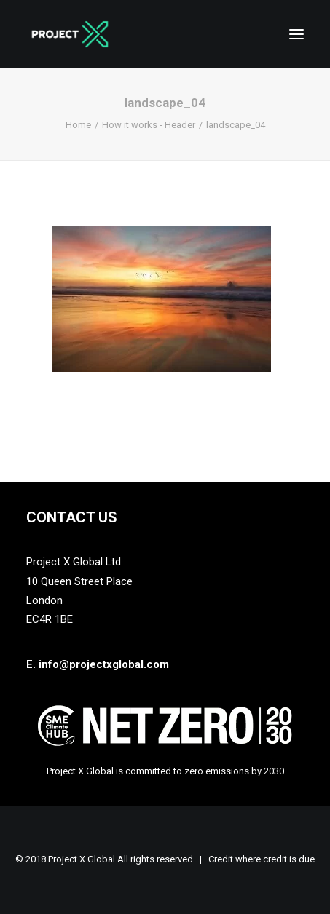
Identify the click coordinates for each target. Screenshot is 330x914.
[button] (296, 34)
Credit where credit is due (261, 859)
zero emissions (216, 771)
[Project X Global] (70, 34)
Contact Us (71, 517)
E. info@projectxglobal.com (97, 664)
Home (78, 124)
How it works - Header (148, 124)
